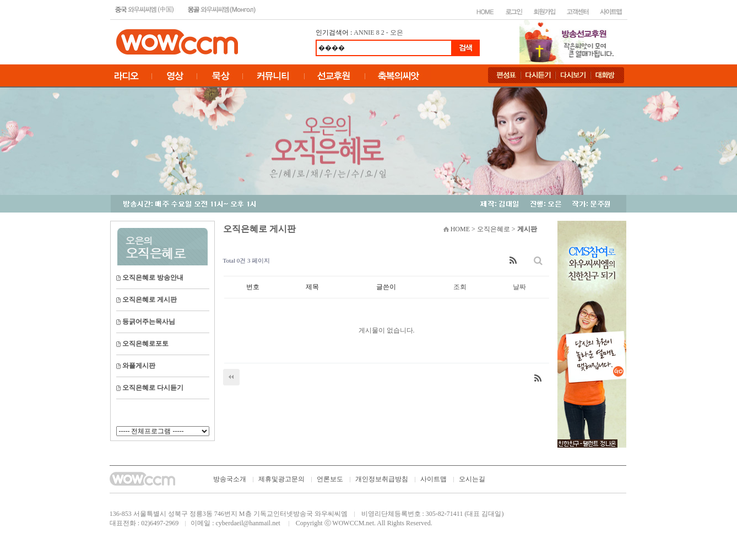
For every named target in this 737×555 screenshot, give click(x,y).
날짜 (519, 287)
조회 (460, 287)
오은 (396, 32)
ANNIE (364, 32)
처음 (231, 377)
